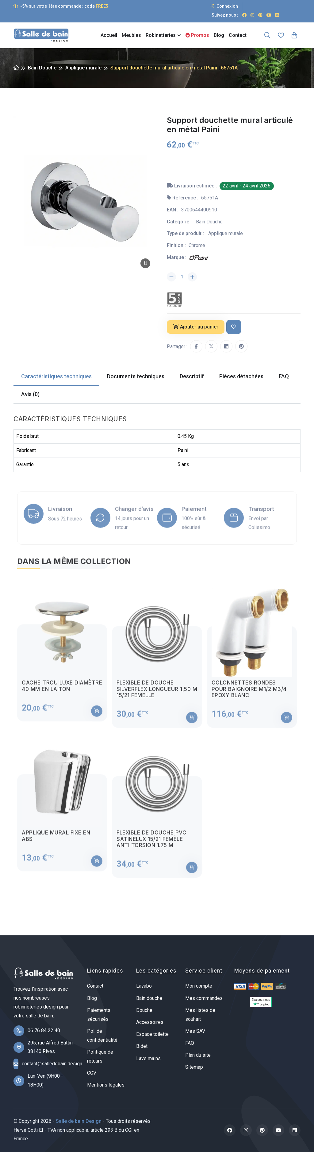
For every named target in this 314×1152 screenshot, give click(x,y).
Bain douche (149, 998)
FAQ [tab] (284, 376)
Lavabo (144, 986)
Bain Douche (42, 68)
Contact (238, 35)
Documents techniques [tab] (135, 376)
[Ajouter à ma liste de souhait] (233, 327)
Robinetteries (161, 35)
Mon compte (198, 986)
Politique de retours (100, 1056)
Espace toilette (152, 1034)
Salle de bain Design (78, 1121)
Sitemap (194, 1067)
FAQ (189, 1043)
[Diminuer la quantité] (171, 276)
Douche (144, 1010)
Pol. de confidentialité (102, 1035)
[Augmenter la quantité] (192, 276)
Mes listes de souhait (200, 1014)
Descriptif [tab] (192, 376)
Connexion (224, 6)
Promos (197, 35)
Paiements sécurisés (98, 1014)
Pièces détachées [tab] (241, 376)
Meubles (131, 35)
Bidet (141, 1046)
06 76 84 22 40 (44, 1030)
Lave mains (148, 1058)
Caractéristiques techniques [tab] (56, 376)
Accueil (109, 35)
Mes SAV (195, 1031)
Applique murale (83, 68)
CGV (91, 1073)
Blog (219, 35)
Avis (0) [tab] (30, 394)
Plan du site (198, 1055)
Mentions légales (105, 1085)
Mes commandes (204, 998)
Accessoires (149, 1022)
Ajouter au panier (195, 327)
